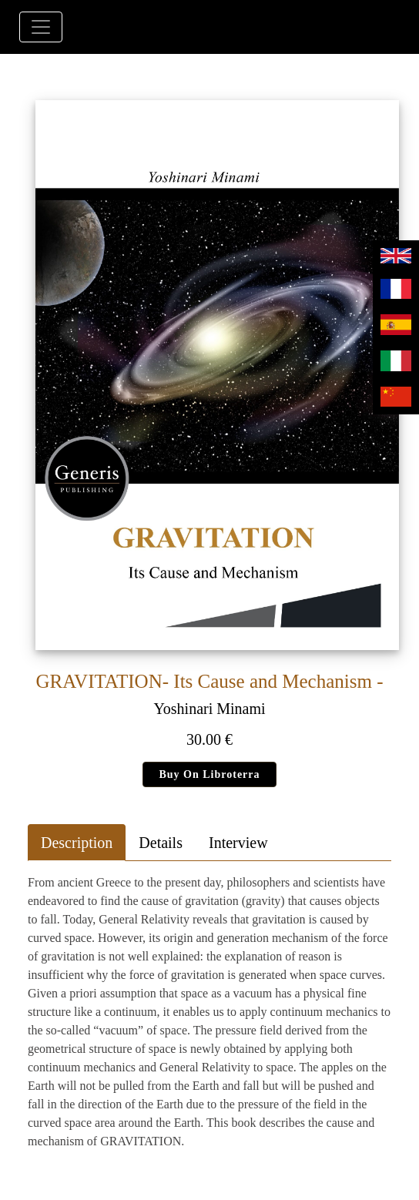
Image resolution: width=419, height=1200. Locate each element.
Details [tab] (161, 842)
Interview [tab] (238, 842)
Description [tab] (76, 842)
